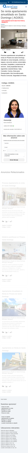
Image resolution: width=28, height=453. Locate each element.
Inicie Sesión (4, 399)
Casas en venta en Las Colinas (8, 435)
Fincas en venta (5, 413)
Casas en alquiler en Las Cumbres (9, 441)
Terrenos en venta (5, 411)
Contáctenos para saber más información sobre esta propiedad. (13, 140)
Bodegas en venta (5, 409)
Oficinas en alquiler (6, 421)
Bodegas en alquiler (6, 420)
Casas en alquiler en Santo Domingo (9, 433)
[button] (3, 39)
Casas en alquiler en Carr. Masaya (9, 439)
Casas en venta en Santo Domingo (9, 432)
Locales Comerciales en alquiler (9, 423)
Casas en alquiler (5, 416)
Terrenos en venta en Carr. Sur (8, 446)
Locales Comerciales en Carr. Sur (8, 447)
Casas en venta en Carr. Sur (7, 443)
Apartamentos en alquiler (7, 418)
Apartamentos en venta (7, 408)
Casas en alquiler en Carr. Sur (8, 444)
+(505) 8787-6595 (8, 126)
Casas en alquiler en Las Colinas (8, 436)
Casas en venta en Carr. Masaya (8, 438)
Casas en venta (5, 406)
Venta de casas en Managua (7, 430)
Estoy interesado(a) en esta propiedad (14, 155)
